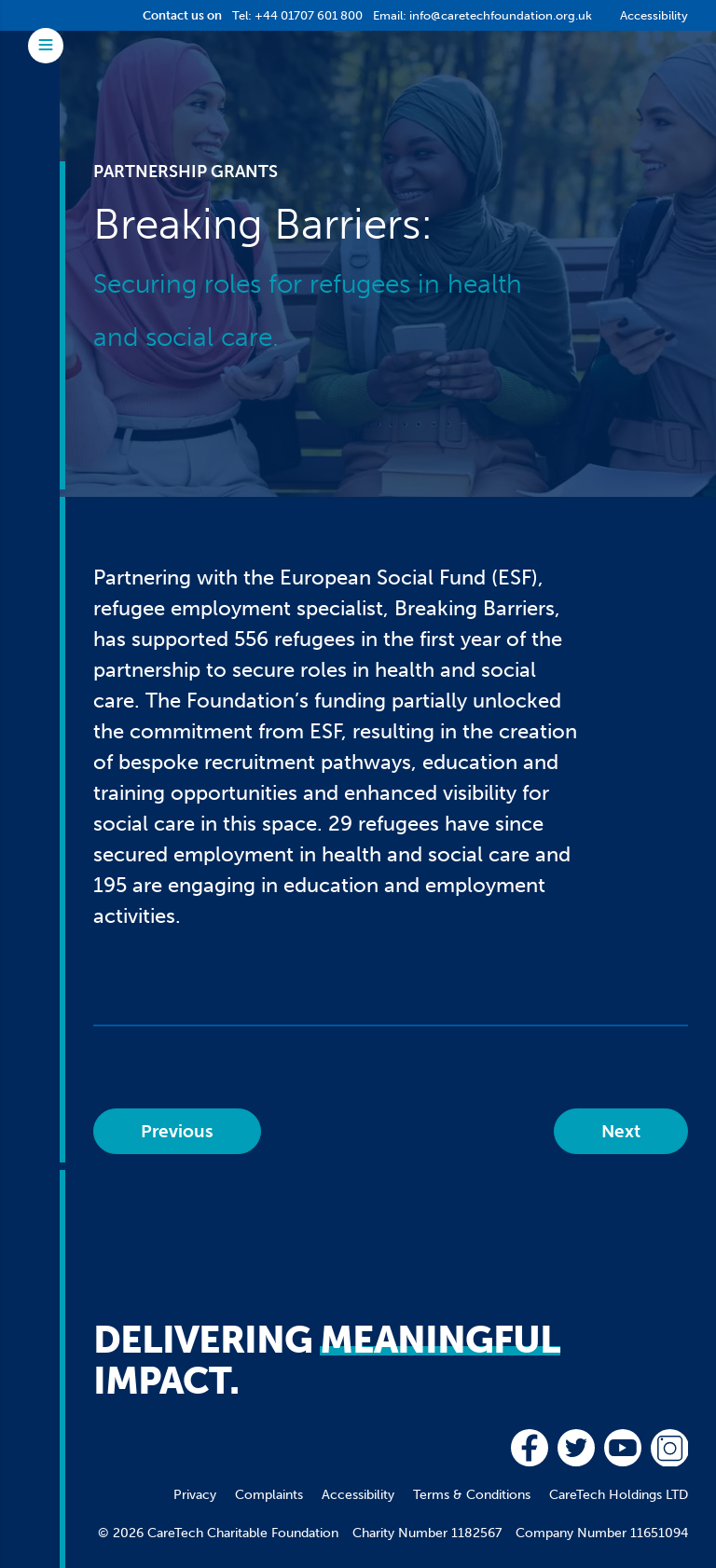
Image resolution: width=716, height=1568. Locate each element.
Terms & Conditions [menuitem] (471, 1495)
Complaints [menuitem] (269, 1495)
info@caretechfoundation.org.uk (500, 15)
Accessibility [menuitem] (358, 1495)
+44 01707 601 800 (309, 15)
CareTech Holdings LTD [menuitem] (618, 1495)
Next (620, 1131)
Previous (177, 1131)
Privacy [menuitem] (194, 1495)
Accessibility (654, 15)
